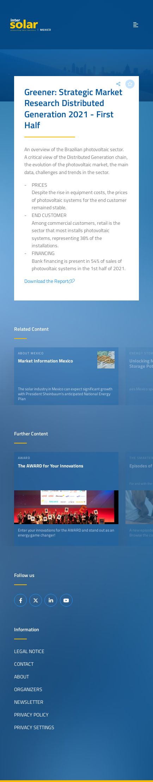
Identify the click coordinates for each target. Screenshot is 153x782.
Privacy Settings (34, 727)
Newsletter (28, 702)
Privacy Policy (31, 715)
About (21, 677)
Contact (23, 664)
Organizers (28, 689)
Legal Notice (29, 651)
